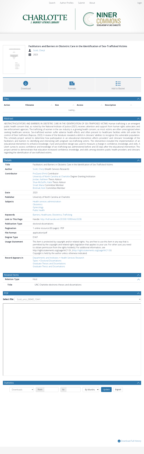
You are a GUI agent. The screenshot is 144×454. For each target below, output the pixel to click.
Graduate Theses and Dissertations (49, 263)
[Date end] (73, 389)
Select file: (8, 299)
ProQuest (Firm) (40, 173)
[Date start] (51, 389)
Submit (81, 2)
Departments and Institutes (45, 257)
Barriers (36, 214)
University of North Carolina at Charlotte (51, 176)
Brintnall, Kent (39, 188)
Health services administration (47, 201)
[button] (72, 84)
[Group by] (21, 389)
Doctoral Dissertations (50, 260)
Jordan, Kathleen (40, 179)
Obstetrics (37, 204)
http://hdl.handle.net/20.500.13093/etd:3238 (60, 219)
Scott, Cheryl (39, 50)
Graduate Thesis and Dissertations (49, 266)
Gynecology (38, 207)
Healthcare (46, 214)
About (92, 2)
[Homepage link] (72, 18)
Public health (39, 210)
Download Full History (129, 441)
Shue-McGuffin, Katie (42, 182)
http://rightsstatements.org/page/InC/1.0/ (92, 250)
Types (35, 260)
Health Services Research (72, 257)
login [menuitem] (140, 2)
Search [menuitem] (52, 2)
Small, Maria (38, 185)
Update (106, 389)
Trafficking (67, 214)
